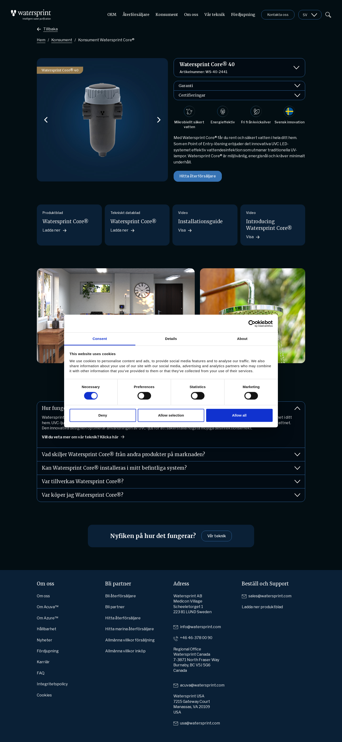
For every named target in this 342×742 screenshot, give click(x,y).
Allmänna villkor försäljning (130, 640)
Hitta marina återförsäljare (129, 629)
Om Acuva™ (47, 607)
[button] (46, 120)
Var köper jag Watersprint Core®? (171, 495)
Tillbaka (50, 29)
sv (305, 15)
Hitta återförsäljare (198, 176)
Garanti (239, 85)
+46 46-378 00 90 (196, 637)
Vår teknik (214, 14)
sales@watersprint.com (269, 596)
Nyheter (44, 640)
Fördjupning (243, 14)
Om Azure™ (47, 618)
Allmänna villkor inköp (125, 651)
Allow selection (171, 415)
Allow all (239, 415)
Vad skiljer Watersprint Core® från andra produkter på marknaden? (171, 454)
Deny (102, 415)
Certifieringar (239, 95)
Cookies (44, 695)
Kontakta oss (278, 15)
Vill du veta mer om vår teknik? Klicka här (80, 437)
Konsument (167, 14)
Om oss (191, 14)
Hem (41, 40)
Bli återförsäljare (120, 596)
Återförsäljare (136, 14)
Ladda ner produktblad (262, 607)
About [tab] (242, 339)
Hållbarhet (46, 629)
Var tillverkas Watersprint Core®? (171, 481)
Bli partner (115, 607)
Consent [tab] (100, 339)
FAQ (40, 673)
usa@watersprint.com (200, 723)
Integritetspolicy (52, 684)
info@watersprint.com (200, 627)
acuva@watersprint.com (202, 685)
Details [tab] (171, 339)
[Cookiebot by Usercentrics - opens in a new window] (252, 323)
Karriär (43, 662)
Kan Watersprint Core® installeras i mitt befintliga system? (171, 468)
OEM (111, 14)
